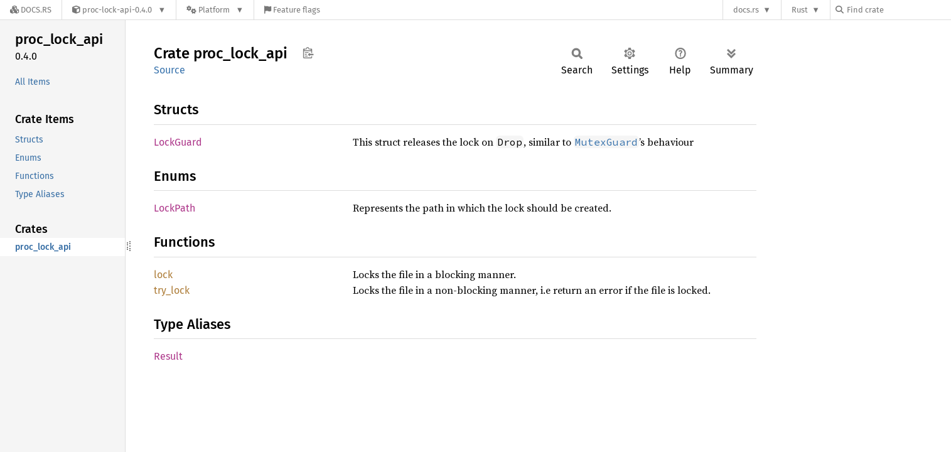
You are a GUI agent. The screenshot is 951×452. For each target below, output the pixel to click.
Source (169, 70)
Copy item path (308, 52)
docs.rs (746, 9)
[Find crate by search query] (898, 9)
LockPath (174, 208)
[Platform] (215, 9)
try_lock (172, 290)
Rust (800, 9)
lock (163, 275)
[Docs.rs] (31, 9)
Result (168, 356)
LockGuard (178, 142)
